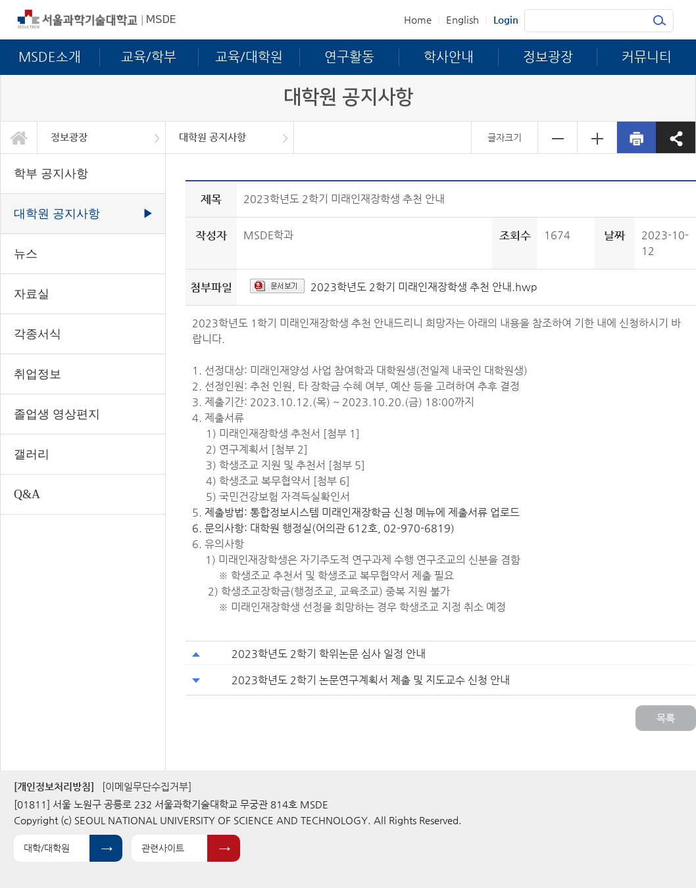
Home (418, 19)
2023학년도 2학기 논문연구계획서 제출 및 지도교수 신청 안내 (371, 680)
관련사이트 (162, 848)
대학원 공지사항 (212, 137)
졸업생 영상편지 (57, 414)
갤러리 (31, 454)
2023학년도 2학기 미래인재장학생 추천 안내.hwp (424, 287)
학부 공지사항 (51, 173)
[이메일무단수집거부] (146, 786)
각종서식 (37, 333)
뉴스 (25, 253)
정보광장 (69, 137)
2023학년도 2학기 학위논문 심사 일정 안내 (329, 653)
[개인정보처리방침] (54, 786)
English (462, 19)
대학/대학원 (47, 848)
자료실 (31, 293)
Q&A (27, 494)
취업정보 (37, 374)
